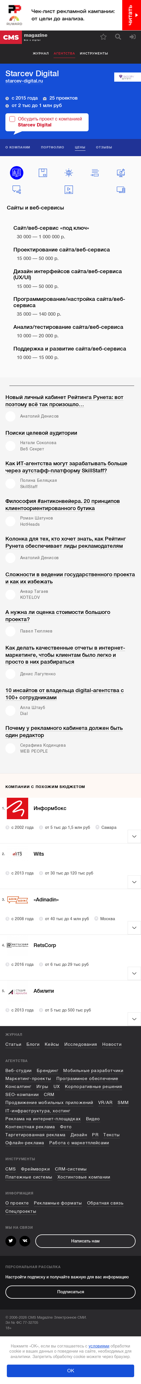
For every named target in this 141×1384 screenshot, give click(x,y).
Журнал (41, 53)
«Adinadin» (48, 900)
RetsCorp (46, 945)
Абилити (45, 991)
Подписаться (70, 1291)
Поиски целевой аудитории (41, 433)
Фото (66, 1126)
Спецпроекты (20, 1211)
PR (95, 1134)
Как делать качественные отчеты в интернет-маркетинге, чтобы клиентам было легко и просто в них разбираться (65, 655)
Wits (39, 854)
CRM (49, 1094)
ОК (70, 1370)
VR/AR (105, 1102)
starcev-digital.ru (24, 81)
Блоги (33, 1044)
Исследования (80, 1044)
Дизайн (79, 1134)
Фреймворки (35, 1169)
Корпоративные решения (93, 1086)
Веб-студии (18, 1070)
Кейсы (52, 1044)
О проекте (17, 1203)
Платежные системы (28, 1177)
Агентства (64, 53)
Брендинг (47, 1070)
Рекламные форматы (58, 1203)
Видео (93, 1118)
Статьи (13, 1044)
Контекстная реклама (30, 1126)
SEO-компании (22, 1094)
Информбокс (51, 808)
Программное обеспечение (87, 1078)
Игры (42, 1086)
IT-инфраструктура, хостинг (38, 1110)
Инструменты (94, 53)
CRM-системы (71, 1169)
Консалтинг (18, 1086)
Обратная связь (105, 1203)
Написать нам (85, 1241)
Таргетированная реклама (35, 1134)
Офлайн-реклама (24, 1142)
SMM (123, 1102)
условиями (99, 1346)
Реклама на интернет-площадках (43, 1118)
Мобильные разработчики (93, 1070)
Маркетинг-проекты (28, 1078)
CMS (10, 1169)
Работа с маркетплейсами (79, 1142)
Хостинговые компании (84, 1177)
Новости (112, 1044)
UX (57, 1086)
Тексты (111, 1134)
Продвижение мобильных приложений (49, 1102)
